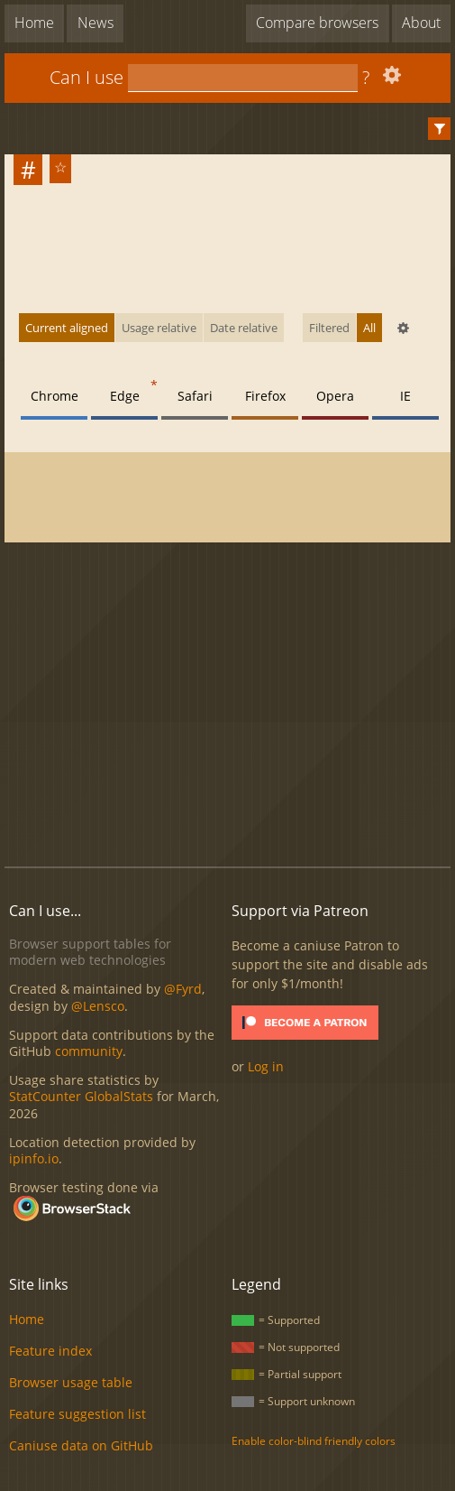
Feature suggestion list (77, 1413)
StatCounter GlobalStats (81, 1096)
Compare (317, 22)
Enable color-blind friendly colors (314, 1441)
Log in (266, 1066)
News (95, 22)
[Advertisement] (230, 705)
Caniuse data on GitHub (81, 1445)
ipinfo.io (34, 1158)
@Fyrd (183, 988)
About (421, 22)
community (89, 1051)
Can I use (86, 77)
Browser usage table (70, 1382)
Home (34, 22)
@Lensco (97, 1005)
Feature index (50, 1350)
